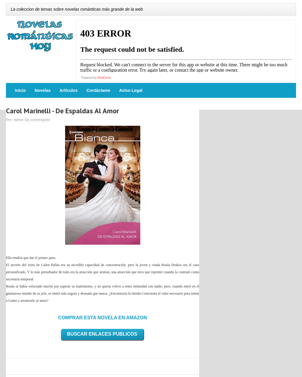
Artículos (68, 90)
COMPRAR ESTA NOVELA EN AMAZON (102, 317)
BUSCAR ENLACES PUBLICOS (102, 334)
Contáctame (98, 90)
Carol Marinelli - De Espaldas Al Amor (62, 110)
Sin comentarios (37, 120)
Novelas (43, 90)
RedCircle (104, 77)
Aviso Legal (130, 90)
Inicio (20, 90)
